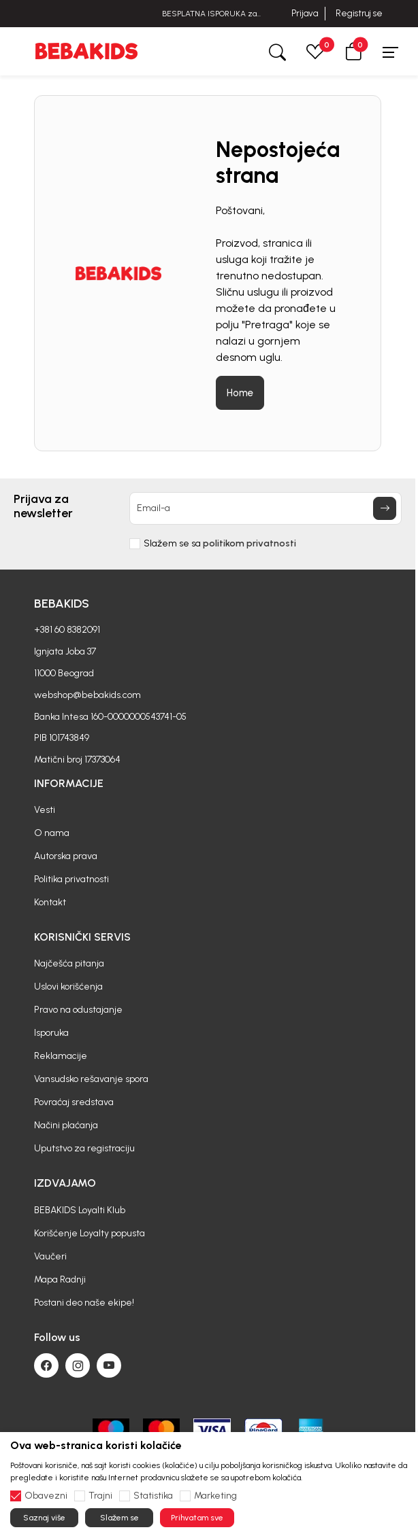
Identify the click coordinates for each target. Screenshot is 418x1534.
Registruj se (359, 13)
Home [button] (240, 393)
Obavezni (46, 1496)
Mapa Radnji (60, 1279)
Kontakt (50, 902)
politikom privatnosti (249, 543)
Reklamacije (60, 1056)
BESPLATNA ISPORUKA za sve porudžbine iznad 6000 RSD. (209, 14)
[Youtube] (109, 1365)
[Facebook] (46, 1365)
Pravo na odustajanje (78, 1009)
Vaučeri (50, 1256)
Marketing (215, 1496)
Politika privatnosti (71, 879)
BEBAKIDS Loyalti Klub (79, 1210)
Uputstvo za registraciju (84, 1148)
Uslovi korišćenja (68, 986)
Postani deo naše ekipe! (84, 1302)
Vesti (44, 810)
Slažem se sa (220, 543)
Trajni (100, 1496)
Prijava (304, 13)
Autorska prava (65, 856)
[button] (353, 51)
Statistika (153, 1496)
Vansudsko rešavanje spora (91, 1079)
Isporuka (51, 1033)
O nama (51, 833)
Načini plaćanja (66, 1125)
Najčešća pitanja (69, 963)
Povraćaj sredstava (74, 1102)
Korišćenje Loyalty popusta (89, 1233)
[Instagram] (77, 1365)
